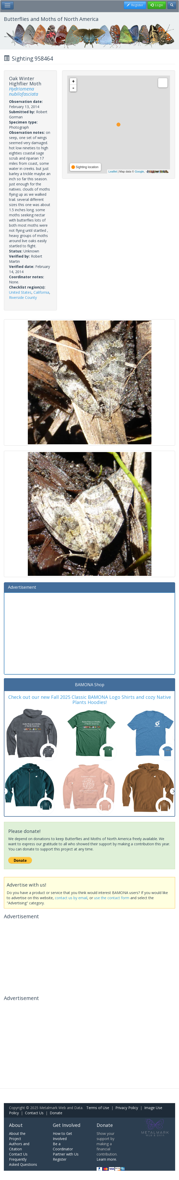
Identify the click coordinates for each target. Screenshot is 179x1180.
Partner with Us (66, 1154)
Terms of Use (97, 1107)
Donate (56, 1112)
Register (59, 1159)
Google (139, 171)
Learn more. (107, 1159)
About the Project (17, 1136)
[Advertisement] (89, 633)
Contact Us (34, 1112)
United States (20, 292)
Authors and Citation (19, 1146)
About (16, 1125)
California (41, 292)
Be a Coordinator (63, 1146)
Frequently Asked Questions (23, 1162)
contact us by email (71, 897)
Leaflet (112, 171)
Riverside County (23, 297)
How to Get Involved (62, 1136)
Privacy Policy (126, 1107)
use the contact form (111, 897)
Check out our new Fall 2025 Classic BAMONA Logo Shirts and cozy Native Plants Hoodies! (89, 699)
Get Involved (66, 1125)
